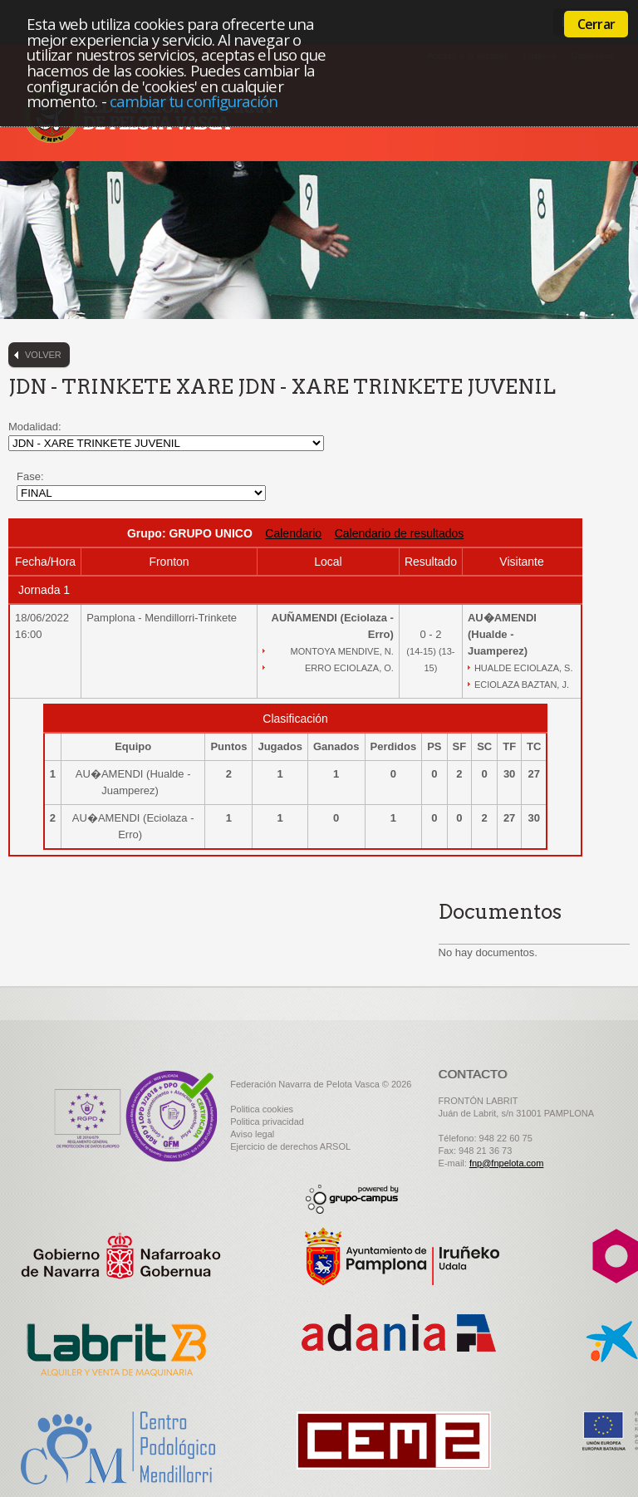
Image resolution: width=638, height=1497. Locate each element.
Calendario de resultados (399, 533)
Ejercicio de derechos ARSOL (290, 1146)
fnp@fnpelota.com (506, 1163)
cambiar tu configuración (194, 101)
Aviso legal (252, 1134)
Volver (43, 355)
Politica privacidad (267, 1121)
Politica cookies (261, 1109)
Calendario (293, 533)
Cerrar (596, 24)
